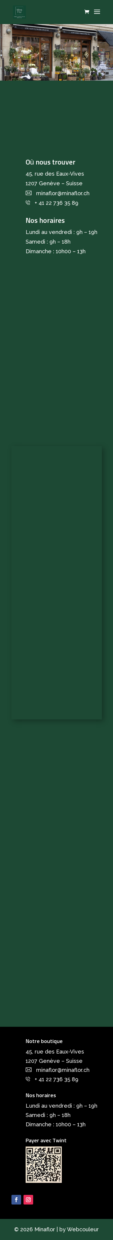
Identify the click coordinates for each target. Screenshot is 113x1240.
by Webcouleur (79, 1229)
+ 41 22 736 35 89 (56, 203)
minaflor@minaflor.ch (62, 193)
